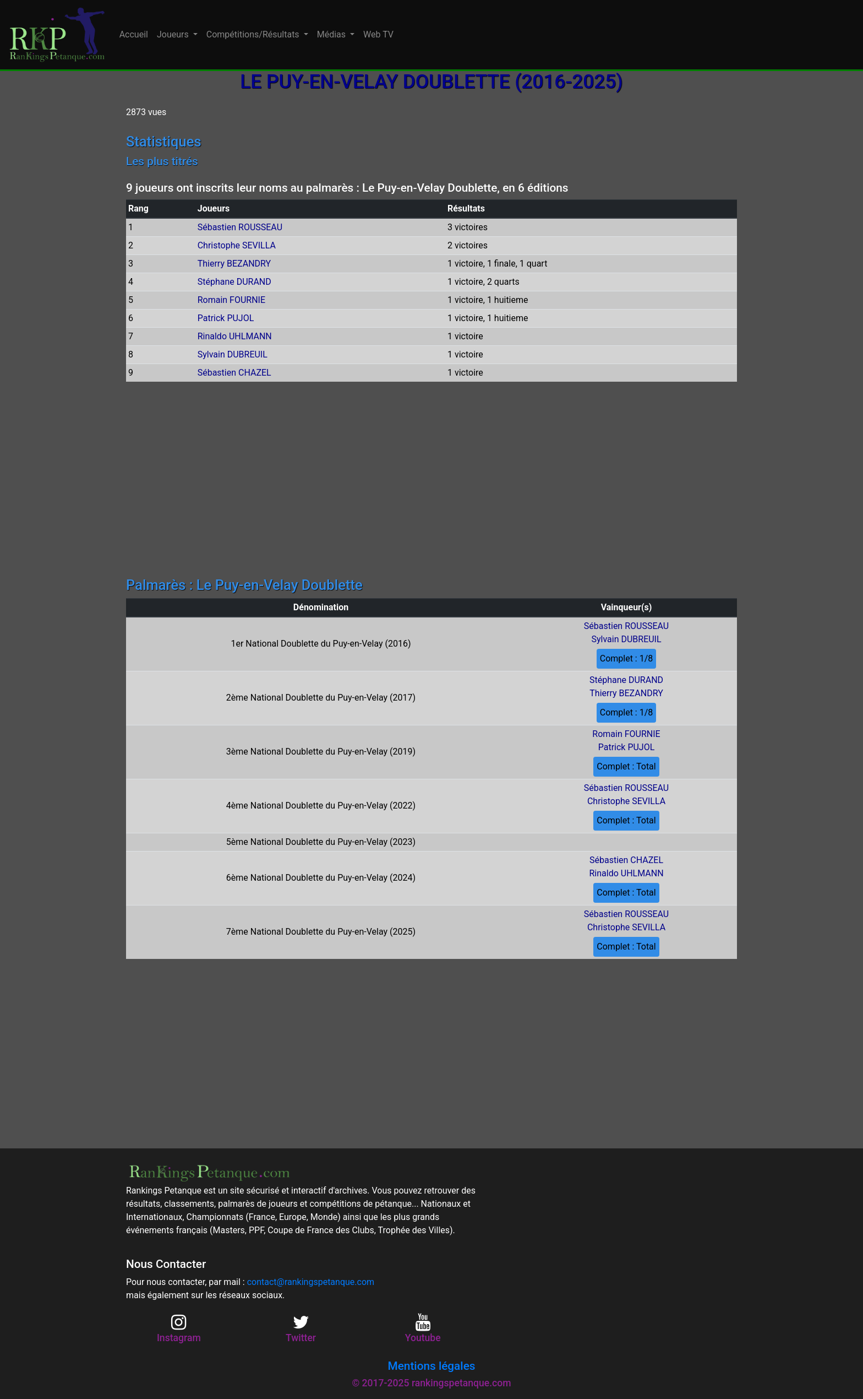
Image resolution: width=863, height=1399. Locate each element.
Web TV (378, 34)
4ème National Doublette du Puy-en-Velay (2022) (321, 805)
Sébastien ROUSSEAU (240, 227)
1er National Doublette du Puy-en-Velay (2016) (321, 643)
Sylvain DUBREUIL (232, 354)
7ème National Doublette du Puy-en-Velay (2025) (321, 931)
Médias (332, 34)
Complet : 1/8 (626, 658)
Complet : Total (626, 766)
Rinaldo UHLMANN (235, 336)
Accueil (133, 34)
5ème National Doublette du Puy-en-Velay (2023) (321, 842)
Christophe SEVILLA (237, 245)
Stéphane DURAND (234, 281)
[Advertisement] (431, 481)
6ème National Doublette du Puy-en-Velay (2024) (321, 877)
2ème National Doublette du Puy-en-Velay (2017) (321, 697)
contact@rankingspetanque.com (310, 1282)
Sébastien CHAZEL (234, 372)
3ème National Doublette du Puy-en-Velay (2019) (321, 751)
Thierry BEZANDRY (234, 263)
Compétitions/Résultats (254, 34)
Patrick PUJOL (226, 318)
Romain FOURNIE (231, 300)
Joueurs (174, 34)
